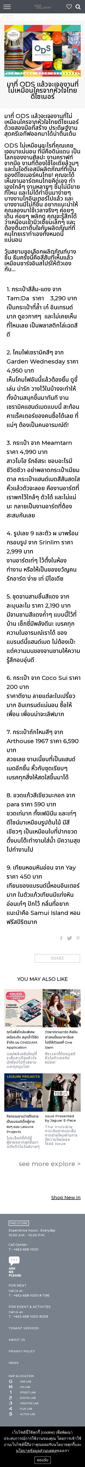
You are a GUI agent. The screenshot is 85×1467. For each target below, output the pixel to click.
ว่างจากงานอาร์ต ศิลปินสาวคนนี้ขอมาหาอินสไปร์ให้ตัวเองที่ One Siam (61, 1040)
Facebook (61, 938)
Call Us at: (16, 1312)
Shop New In (66, 1197)
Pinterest (78, 938)
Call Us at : (16, 1290)
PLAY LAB (20, 1408)
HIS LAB (19, 1387)
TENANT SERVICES (24, 1328)
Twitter (69, 938)
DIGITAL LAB (22, 1397)
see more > (50, 1164)
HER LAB (20, 1381)
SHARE (57, 958)
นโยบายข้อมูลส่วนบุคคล (36, 1451)
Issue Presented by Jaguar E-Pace (60, 1118)
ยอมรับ (42, 1460)
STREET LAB (22, 1392)
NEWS (14, 1363)
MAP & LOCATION (21, 1376)
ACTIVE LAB (22, 1414)
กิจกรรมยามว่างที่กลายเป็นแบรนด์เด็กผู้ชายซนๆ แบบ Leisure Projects (23, 1124)
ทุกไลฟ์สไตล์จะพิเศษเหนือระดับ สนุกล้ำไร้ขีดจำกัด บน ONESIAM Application (23, 1040)
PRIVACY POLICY (22, 1351)
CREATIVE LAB (23, 1403)
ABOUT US (17, 1339)
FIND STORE (18, 1223)
